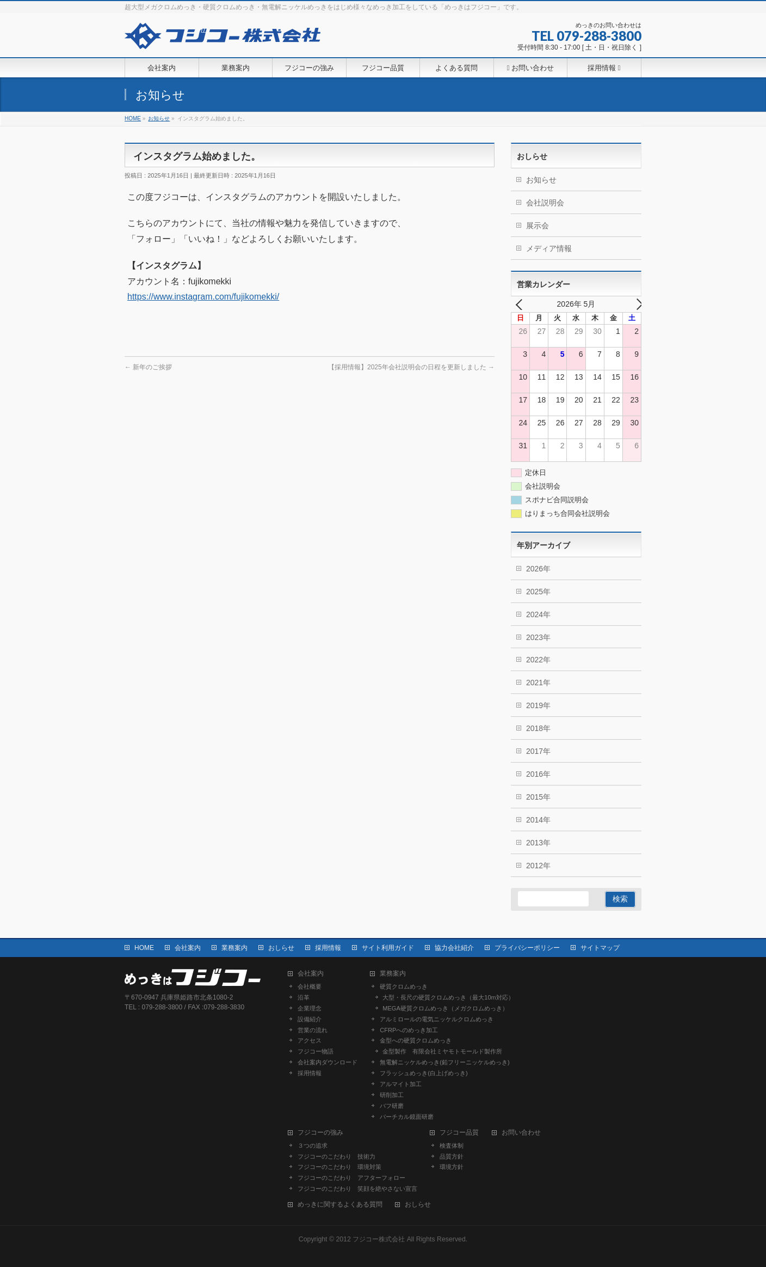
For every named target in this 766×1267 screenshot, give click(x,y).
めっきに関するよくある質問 (340, 1204)
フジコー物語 (315, 1051)
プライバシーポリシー (527, 948)
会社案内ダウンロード (327, 1062)
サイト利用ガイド (388, 948)
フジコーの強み (320, 1132)
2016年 (538, 774)
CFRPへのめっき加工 (409, 1030)
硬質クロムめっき (404, 986)
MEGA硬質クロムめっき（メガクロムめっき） (445, 1008)
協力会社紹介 (454, 948)
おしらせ (281, 948)
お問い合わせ (521, 1132)
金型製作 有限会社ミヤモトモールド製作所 (442, 1051)
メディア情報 (549, 248)
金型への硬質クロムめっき (416, 1040)
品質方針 (452, 1156)
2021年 (538, 682)
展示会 (537, 225)
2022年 (538, 659)
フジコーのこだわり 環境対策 (339, 1167)
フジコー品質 (459, 1132)
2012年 (538, 865)
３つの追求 (313, 1145)
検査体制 (452, 1145)
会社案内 (188, 948)
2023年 (538, 637)
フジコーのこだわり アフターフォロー (351, 1177)
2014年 (538, 819)
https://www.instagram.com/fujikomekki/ (203, 296)
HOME (144, 948)
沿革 (304, 997)
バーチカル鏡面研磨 (407, 1116)
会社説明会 (545, 202)
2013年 (538, 842)
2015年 (538, 797)
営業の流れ (313, 1030)
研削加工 (392, 1095)
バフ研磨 (392, 1105)
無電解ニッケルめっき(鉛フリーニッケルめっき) (444, 1062)
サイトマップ (600, 948)
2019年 (538, 705)
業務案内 (234, 948)
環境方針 (452, 1167)
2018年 (538, 728)
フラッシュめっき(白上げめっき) (423, 1073)
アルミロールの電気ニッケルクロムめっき (436, 1019)
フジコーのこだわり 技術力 (336, 1156)
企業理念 (310, 1008)
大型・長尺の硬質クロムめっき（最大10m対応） (448, 997)
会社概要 (310, 986)
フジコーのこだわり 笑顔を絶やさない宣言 (357, 1188)
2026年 (538, 568)
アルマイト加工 (401, 1084)
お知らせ (541, 179)
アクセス (310, 1040)
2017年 (538, 751)
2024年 (538, 614)
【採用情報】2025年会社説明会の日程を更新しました (411, 367)
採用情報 (328, 948)
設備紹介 (310, 1019)
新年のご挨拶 (148, 367)
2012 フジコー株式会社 (370, 1239)
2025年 (538, 591)
